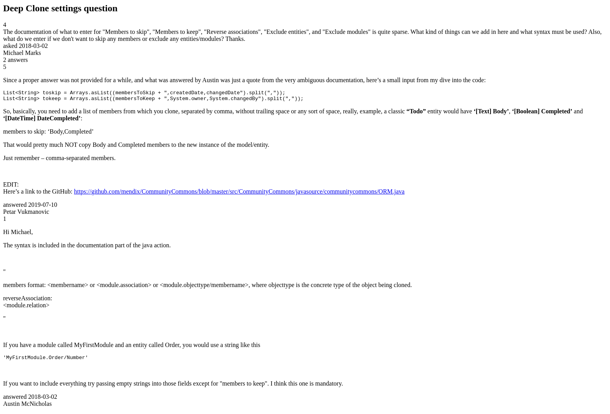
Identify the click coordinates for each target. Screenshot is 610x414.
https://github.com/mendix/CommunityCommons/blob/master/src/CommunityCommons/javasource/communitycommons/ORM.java (239, 193)
